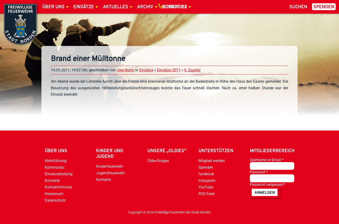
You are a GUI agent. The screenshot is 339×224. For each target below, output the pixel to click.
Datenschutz (55, 200)
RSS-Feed (206, 193)
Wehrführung (55, 161)
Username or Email (267, 160)
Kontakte (52, 180)
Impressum (54, 193)
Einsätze (83, 7)
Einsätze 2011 (169, 70)
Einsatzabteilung (59, 174)
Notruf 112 (174, 7)
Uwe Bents (125, 70)
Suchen (298, 7)
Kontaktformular (58, 187)
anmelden (264, 193)
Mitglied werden (211, 161)
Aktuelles (115, 7)
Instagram (206, 180)
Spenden (323, 7)
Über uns (53, 7)
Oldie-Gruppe (158, 161)
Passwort (259, 172)
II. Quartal (192, 70)
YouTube (205, 187)
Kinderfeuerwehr (109, 166)
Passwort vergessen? (267, 184)
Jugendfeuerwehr (110, 173)
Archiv (145, 7)
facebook (206, 174)
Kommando (54, 167)
